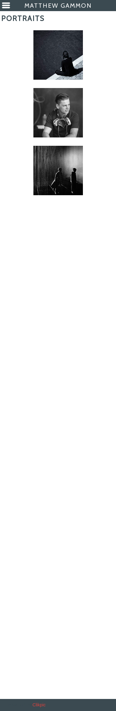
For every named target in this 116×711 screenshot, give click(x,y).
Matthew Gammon (58, 5)
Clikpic (38, 704)
